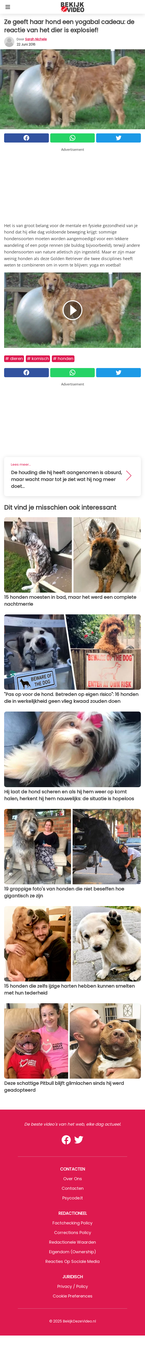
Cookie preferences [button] (72, 1296)
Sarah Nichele (36, 39)
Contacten (73, 1188)
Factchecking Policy (72, 1223)
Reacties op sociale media (72, 1261)
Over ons (72, 1179)
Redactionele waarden (72, 1242)
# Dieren (14, 358)
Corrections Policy (72, 1232)
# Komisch (38, 358)
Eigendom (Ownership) (72, 1252)
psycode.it (72, 1198)
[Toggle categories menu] (7, 7)
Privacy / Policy (72, 1286)
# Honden (63, 358)
